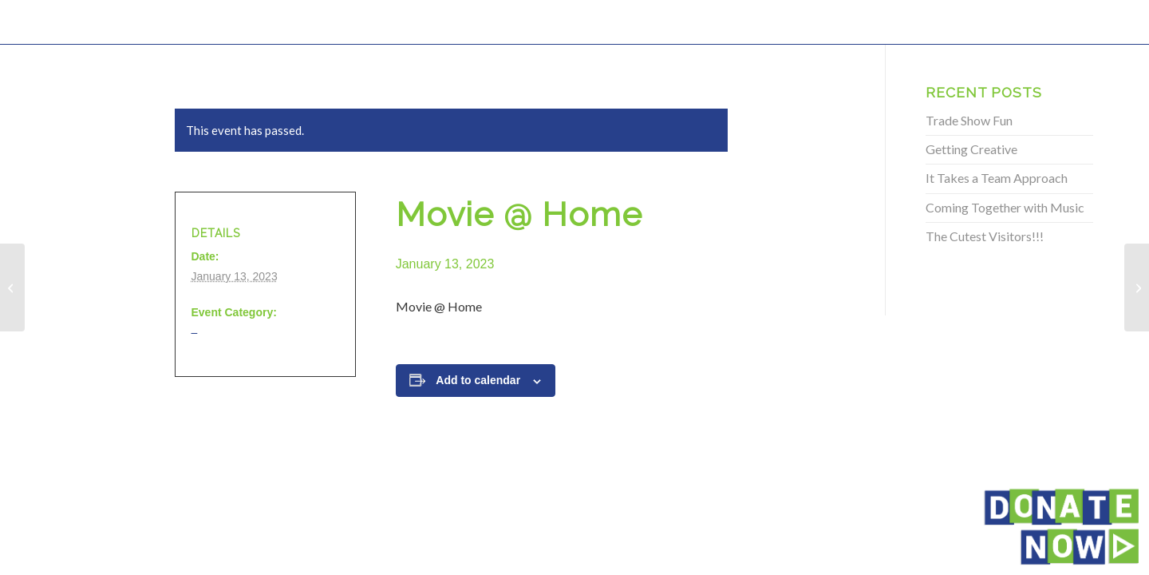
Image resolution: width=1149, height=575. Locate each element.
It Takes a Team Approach (997, 177)
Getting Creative (971, 149)
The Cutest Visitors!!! (985, 236)
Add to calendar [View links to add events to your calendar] (478, 380)
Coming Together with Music (1005, 207)
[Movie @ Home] (12, 287)
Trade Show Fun (969, 120)
